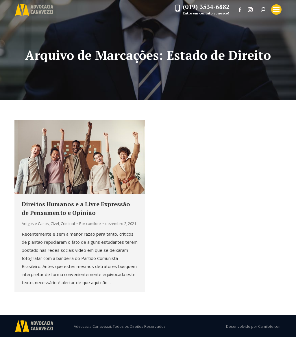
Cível (55, 223)
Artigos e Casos (35, 223)
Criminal (68, 223)
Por (90, 223)
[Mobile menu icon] (276, 9)
